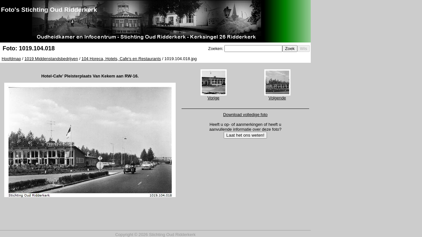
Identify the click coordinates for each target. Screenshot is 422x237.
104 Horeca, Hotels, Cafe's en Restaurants (121, 58)
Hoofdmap (11, 58)
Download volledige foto (245, 114)
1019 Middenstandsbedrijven (51, 58)
